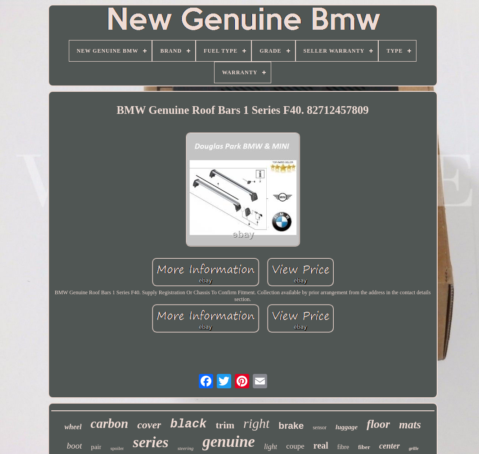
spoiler (117, 448)
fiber (364, 447)
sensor (320, 427)
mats (410, 424)
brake (291, 425)
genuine (228, 441)
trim (224, 425)
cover (149, 425)
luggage (347, 427)
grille (414, 448)
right (256, 423)
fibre (343, 447)
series (150, 442)
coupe (295, 446)
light (270, 446)
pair (96, 446)
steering (185, 448)
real (320, 445)
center (389, 445)
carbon (109, 423)
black (188, 424)
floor (378, 424)
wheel (72, 427)
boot (74, 445)
